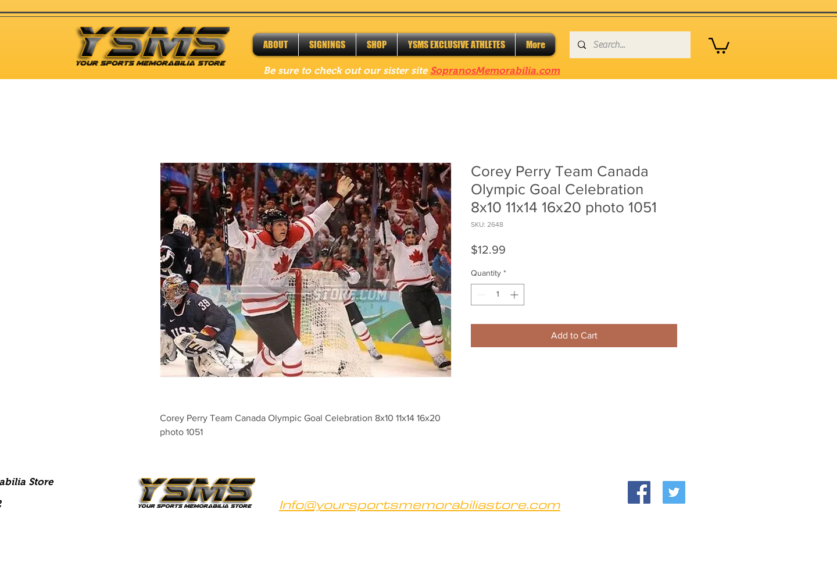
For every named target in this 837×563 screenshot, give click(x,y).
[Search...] (629, 44)
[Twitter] (674, 492)
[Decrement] (480, 294)
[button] (719, 45)
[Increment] (515, 294)
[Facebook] (639, 492)
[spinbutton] (497, 294)
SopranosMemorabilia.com (495, 70)
